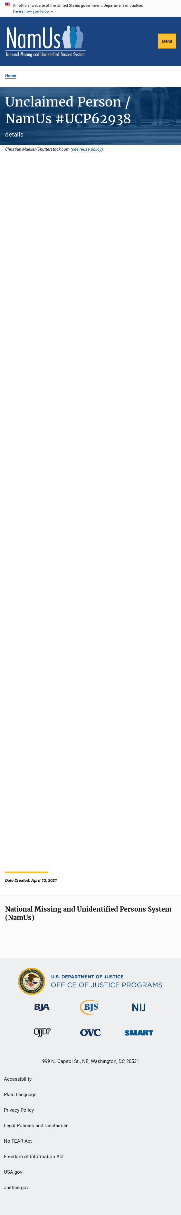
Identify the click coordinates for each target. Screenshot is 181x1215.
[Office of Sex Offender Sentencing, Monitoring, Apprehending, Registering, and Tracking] (139, 1037)
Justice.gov (16, 1187)
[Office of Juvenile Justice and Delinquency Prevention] (42, 1038)
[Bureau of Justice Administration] (42, 1012)
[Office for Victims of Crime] (90, 1037)
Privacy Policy (19, 1110)
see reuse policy (86, 149)
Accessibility (18, 1079)
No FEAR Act (18, 1141)
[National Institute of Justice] (138, 1012)
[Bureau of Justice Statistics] (90, 1016)
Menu (167, 41)
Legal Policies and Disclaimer (36, 1125)
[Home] (45, 41)
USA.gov (13, 1172)
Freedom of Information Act (34, 1156)
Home (10, 75)
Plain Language (20, 1095)
